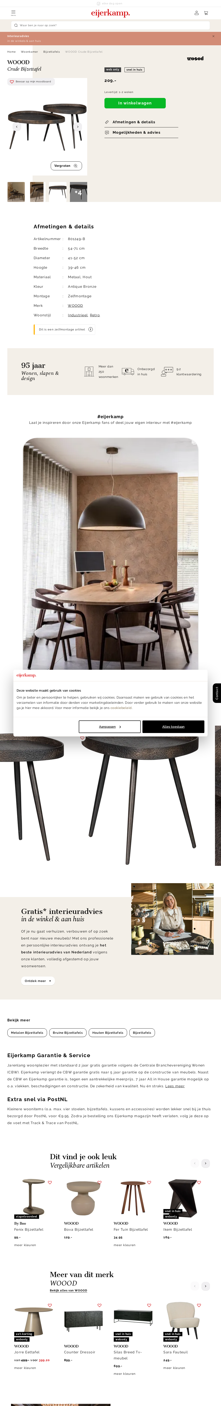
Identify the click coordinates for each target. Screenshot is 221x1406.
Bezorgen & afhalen (130, 1309)
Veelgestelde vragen (131, 1346)
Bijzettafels (51, 51)
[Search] (110, 25)
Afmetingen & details (134, 122)
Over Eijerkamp (179, 1298)
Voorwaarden (148, 1396)
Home (11, 51)
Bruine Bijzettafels (68, 737)
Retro (95, 315)
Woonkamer (29, 51)
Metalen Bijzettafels (27, 737)
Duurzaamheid (174, 1325)
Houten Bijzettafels (107, 737)
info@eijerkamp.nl (30, 1316)
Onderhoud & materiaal (133, 1341)
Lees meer (175, 790)
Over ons (169, 1309)
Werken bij (171, 1319)
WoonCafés (171, 1330)
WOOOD (75, 306)
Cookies (168, 1341)
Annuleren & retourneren (134, 1314)
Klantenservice (130, 1298)
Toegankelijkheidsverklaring (137, 1351)
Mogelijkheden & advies (136, 132)
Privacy (104, 1396)
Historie (168, 1314)
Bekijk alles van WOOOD (68, 994)
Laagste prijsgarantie (132, 1325)
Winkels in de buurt (178, 1335)
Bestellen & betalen (130, 1335)
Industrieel (78, 315)
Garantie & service (129, 1319)
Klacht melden (126, 1330)
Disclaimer (124, 1396)
